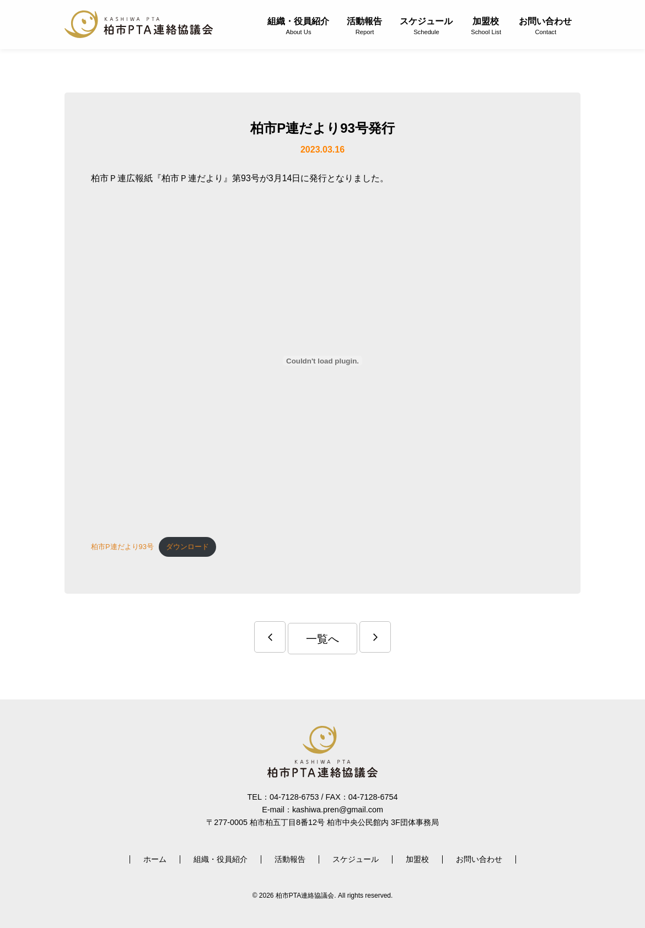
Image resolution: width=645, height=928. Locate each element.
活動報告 (364, 26)
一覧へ (322, 639)
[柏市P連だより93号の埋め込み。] (322, 361)
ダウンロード (187, 546)
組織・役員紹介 (298, 26)
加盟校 (485, 26)
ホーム (154, 859)
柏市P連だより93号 (122, 546)
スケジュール (426, 26)
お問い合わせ (545, 26)
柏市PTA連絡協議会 (138, 24)
